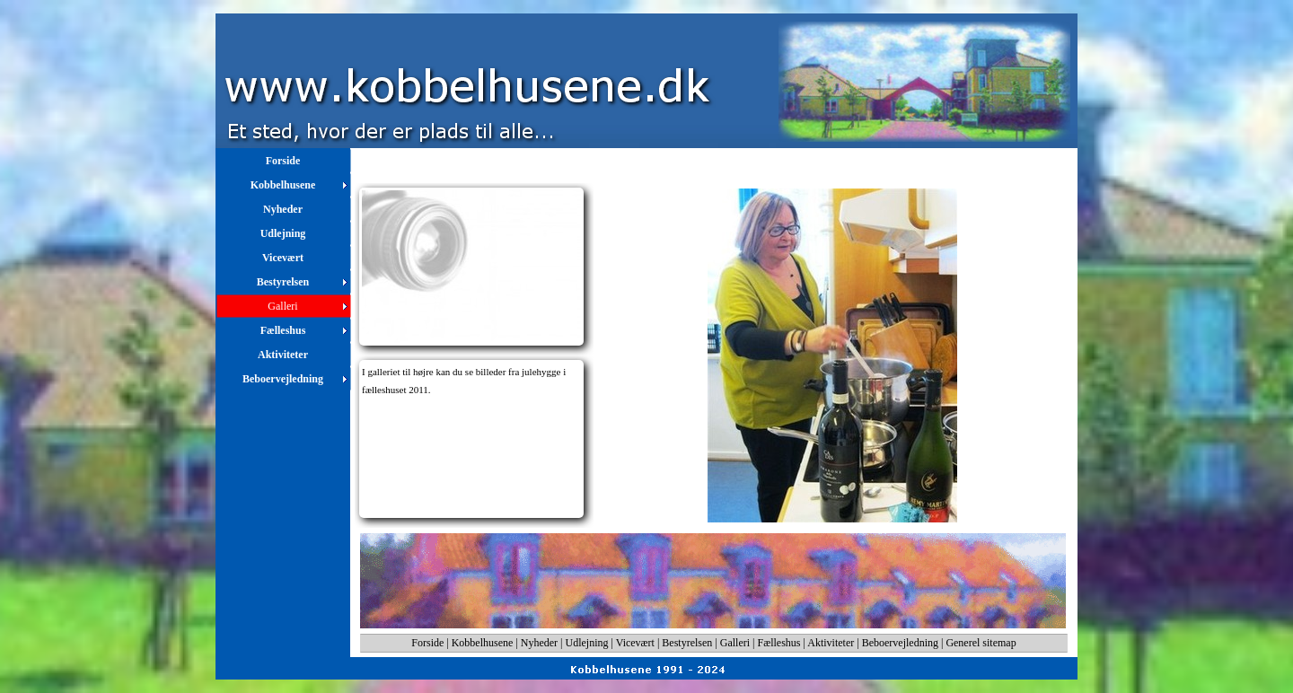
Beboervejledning (900, 642)
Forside (427, 642)
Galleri (735, 642)
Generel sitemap (981, 642)
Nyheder (539, 642)
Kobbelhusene (483, 642)
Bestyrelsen (687, 642)
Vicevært (635, 642)
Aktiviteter (830, 642)
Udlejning (587, 642)
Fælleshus (779, 642)
